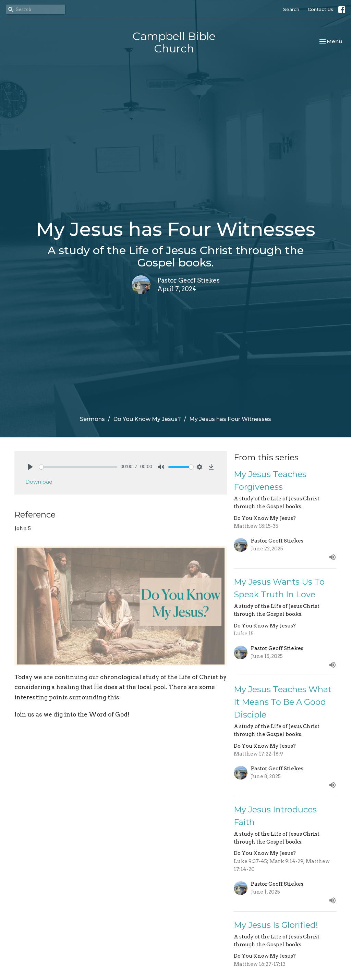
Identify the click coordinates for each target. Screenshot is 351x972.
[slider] (78, 467)
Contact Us (320, 9)
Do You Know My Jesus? (147, 419)
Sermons (92, 419)
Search (291, 9)
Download (38, 481)
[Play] (30, 466)
